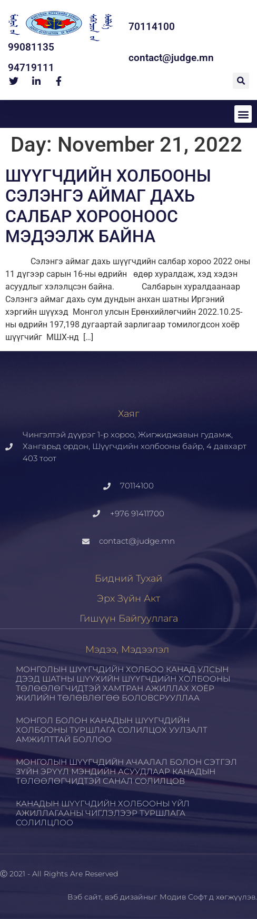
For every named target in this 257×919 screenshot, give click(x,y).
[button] (241, 81)
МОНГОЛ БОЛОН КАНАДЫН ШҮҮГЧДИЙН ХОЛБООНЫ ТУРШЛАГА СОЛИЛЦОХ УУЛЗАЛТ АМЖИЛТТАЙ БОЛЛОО (111, 729)
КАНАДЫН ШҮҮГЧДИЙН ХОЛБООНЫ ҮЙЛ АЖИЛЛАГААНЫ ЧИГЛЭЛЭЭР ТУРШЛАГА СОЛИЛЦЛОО (103, 812)
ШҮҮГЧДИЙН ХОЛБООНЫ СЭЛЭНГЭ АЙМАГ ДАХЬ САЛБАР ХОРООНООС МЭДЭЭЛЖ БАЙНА (108, 206)
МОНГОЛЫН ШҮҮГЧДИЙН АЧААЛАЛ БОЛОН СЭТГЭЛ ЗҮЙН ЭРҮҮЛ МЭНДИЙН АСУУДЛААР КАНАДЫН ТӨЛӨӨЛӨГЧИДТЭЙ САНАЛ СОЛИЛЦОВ (126, 771)
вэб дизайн (126, 897)
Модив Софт (183, 897)
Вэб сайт (84, 897)
